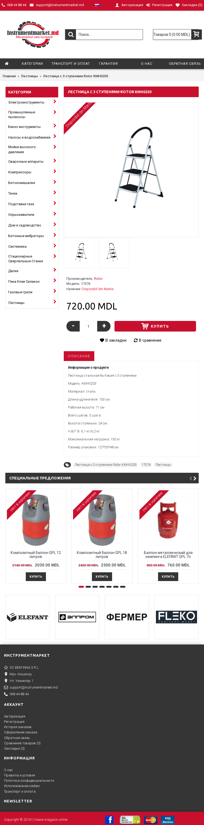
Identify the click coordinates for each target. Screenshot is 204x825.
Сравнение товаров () (22, 743)
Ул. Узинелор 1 (18, 681)
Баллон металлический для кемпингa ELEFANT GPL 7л (168, 555)
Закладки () (14, 748)
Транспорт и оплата (20, 791)
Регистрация (14, 722)
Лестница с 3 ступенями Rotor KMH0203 (106, 465)
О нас (8, 770)
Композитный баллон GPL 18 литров (102, 555)
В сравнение (150, 340)
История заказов (18, 727)
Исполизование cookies (22, 786)
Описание (79, 356)
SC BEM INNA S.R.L (21, 667)
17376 (146, 465)
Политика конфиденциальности (29, 781)
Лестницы (163, 465)
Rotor (98, 279)
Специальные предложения (40, 478)
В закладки (115, 340)
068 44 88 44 (16, 694)
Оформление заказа (20, 732)
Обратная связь (17, 738)
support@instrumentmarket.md (31, 687)
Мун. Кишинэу (18, 674)
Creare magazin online (50, 820)
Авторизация (14, 716)
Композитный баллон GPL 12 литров (36, 555)
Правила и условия (19, 775)
